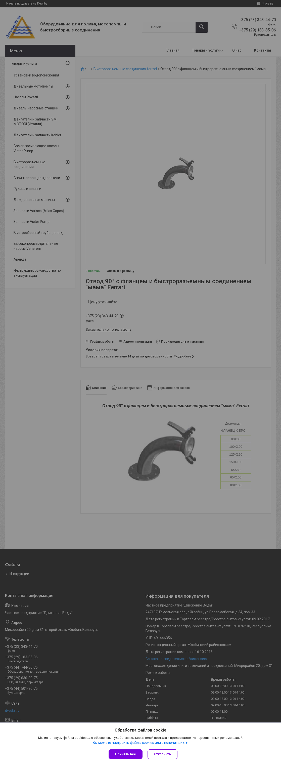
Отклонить (162, 754)
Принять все (125, 754)
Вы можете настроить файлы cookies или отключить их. (139, 743)
